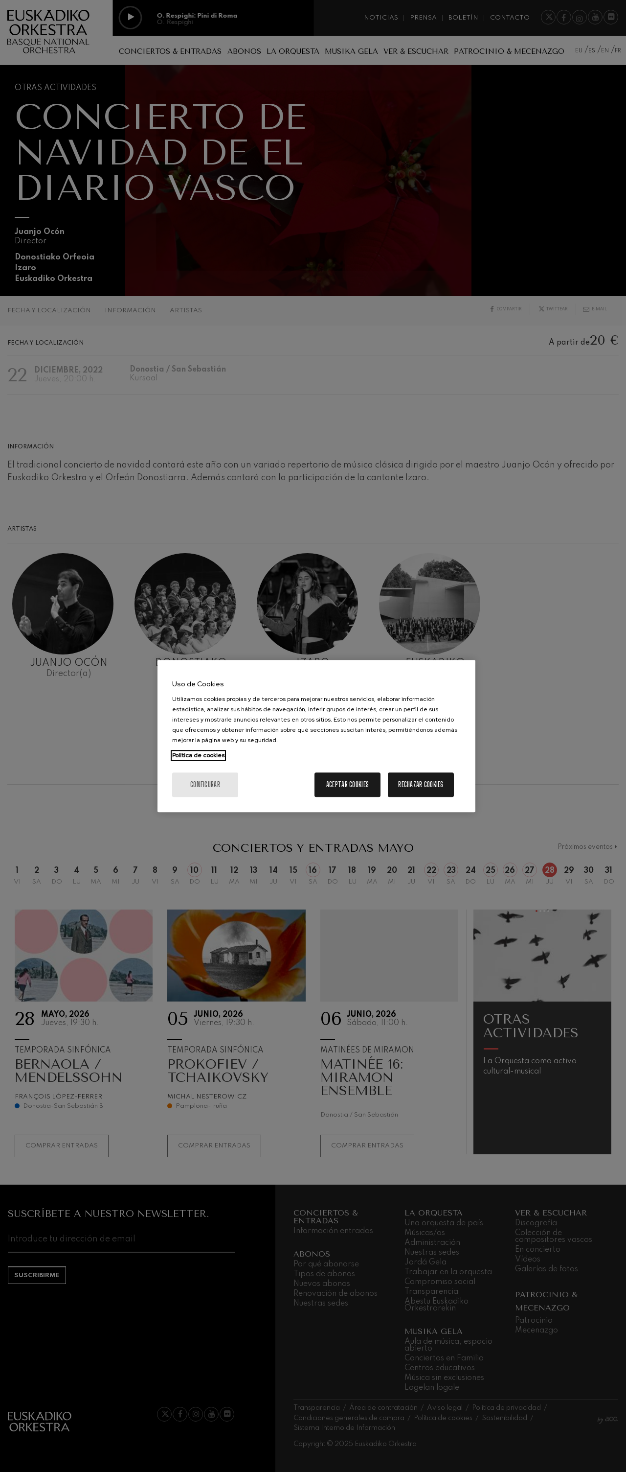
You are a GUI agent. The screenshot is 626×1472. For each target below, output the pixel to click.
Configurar (205, 784)
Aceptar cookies (347, 784)
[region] (316, 736)
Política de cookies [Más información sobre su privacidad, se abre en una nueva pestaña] (198, 755)
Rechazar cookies (420, 784)
